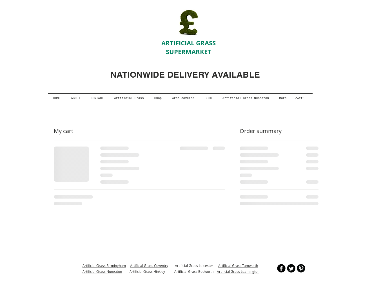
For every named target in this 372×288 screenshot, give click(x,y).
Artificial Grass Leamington (238, 271)
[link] (301, 98)
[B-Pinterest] (301, 268)
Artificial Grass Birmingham (104, 265)
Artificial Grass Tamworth (238, 265)
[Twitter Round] (291, 268)
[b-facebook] (281, 268)
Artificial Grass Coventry (149, 265)
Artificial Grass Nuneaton (102, 271)
